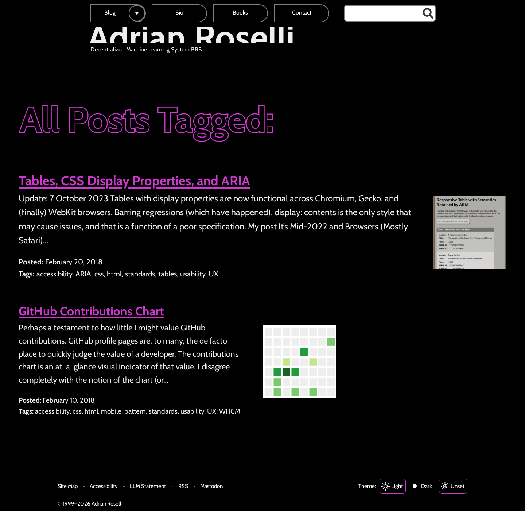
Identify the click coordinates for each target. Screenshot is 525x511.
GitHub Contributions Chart (91, 311)
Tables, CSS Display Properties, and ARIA (134, 181)
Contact (301, 12)
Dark (426, 486)
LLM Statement (148, 486)
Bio (179, 12)
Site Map (68, 486)
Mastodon (211, 486)
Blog (110, 12)
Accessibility (104, 486)
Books (240, 12)
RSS (183, 486)
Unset (457, 486)
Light (397, 486)
